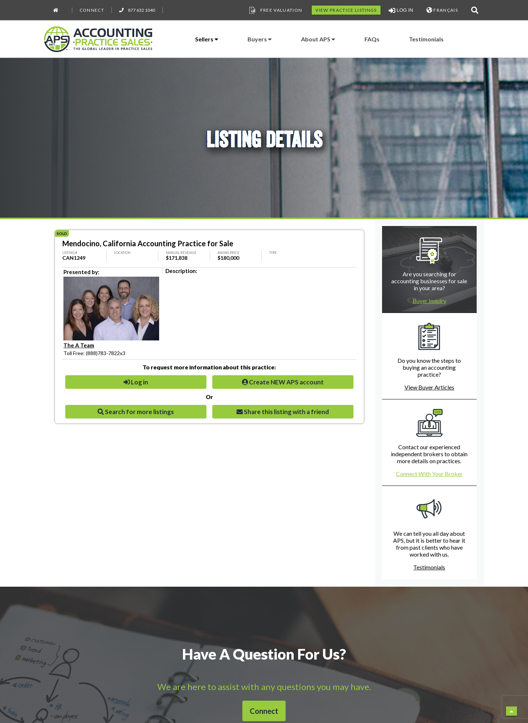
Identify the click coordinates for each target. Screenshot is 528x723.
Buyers (259, 39)
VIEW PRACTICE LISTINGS (346, 10)
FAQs (372, 39)
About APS (318, 39)
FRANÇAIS (442, 10)
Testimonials (426, 39)
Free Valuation (274, 10)
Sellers (206, 39)
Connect (92, 10)
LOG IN (401, 10)
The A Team (78, 345)
